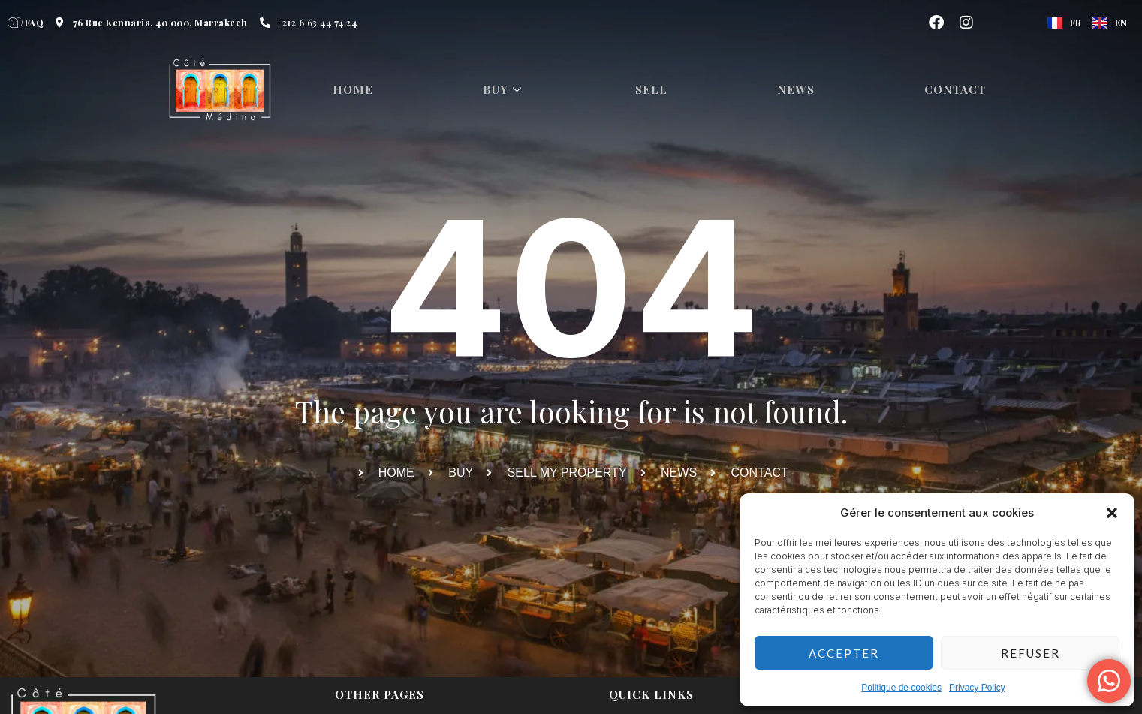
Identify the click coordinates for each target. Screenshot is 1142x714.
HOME (355, 90)
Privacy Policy (977, 687)
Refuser (1030, 653)
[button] (1111, 512)
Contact (960, 90)
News (800, 90)
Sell (655, 90)
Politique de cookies (901, 687)
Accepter (844, 653)
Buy (507, 90)
